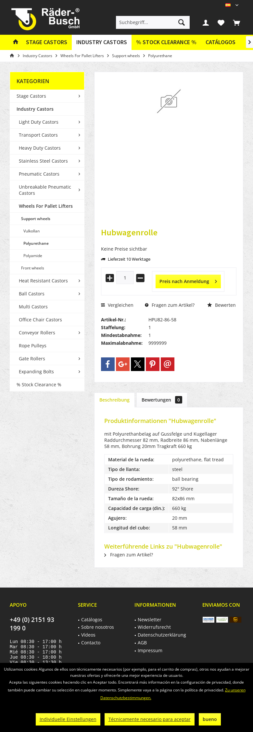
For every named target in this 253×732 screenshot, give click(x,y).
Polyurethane (36, 243)
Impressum (150, 650)
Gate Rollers (32, 358)
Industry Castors (35, 109)
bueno (210, 719)
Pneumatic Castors (39, 174)
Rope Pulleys (32, 345)
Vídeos (88, 635)
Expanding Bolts (36, 371)
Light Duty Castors (38, 122)
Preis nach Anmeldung (188, 280)
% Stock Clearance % (39, 384)
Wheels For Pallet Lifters (46, 206)
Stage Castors (31, 96)
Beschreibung (114, 400)
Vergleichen (117, 305)
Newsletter (149, 619)
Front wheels (32, 268)
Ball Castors (31, 294)
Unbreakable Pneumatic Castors (45, 190)
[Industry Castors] (102, 42)
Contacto (90, 642)
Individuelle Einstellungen (68, 719)
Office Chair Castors (40, 319)
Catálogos (220, 42)
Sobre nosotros (97, 627)
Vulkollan (31, 231)
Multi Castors (33, 307)
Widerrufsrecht (154, 627)
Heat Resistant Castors (43, 281)
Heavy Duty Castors (40, 148)
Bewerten (221, 305)
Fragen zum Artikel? (170, 305)
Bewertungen (162, 399)
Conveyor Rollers (37, 332)
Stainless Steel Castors (43, 161)
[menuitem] (236, 22)
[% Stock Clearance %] (166, 42)
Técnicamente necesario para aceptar (149, 719)
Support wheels (35, 218)
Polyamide (32, 255)
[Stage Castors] (46, 42)
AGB (142, 642)
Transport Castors (38, 135)
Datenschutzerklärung (162, 635)
